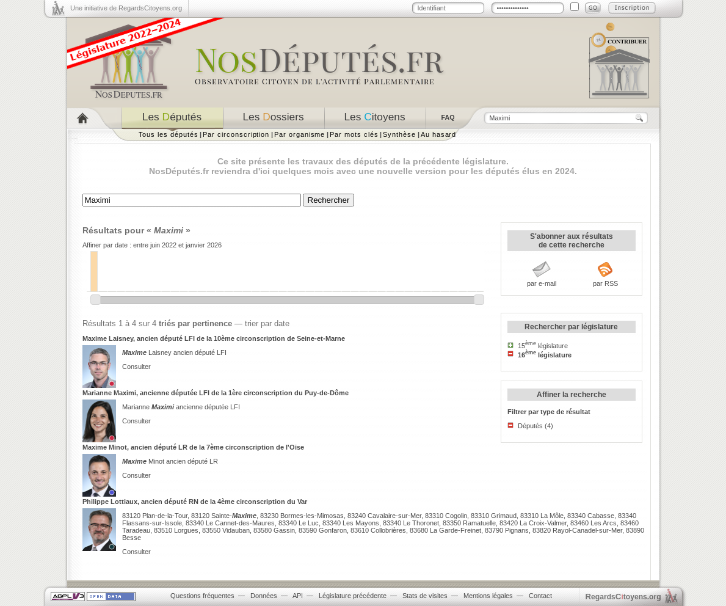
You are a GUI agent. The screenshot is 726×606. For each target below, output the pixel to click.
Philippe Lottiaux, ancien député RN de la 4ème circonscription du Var (194, 501)
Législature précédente (353, 595)
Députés (530, 425)
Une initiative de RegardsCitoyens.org (126, 8)
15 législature (543, 345)
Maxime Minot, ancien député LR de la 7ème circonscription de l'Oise (193, 447)
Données (263, 595)
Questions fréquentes (202, 595)
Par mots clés (354, 134)
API (297, 595)
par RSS (605, 283)
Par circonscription (236, 134)
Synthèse (399, 134)
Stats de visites (425, 595)
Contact (540, 595)
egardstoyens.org (623, 596)
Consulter (136, 366)
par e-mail (541, 283)
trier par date (267, 323)
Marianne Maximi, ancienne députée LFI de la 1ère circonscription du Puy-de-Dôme (215, 392)
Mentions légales (488, 595)
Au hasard (438, 134)
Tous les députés (168, 134)
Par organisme (299, 134)
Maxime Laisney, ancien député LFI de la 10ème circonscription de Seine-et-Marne (213, 338)
